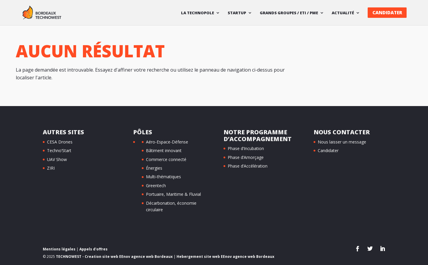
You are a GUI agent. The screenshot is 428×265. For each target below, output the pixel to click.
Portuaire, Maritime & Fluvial (173, 194)
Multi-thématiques (163, 176)
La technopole (197, 13)
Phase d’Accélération (248, 166)
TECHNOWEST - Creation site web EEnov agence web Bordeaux (114, 256)
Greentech (156, 185)
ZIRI (51, 168)
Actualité (343, 13)
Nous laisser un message (342, 142)
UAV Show (57, 159)
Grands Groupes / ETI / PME (289, 13)
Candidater (387, 13)
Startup (237, 13)
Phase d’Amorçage (246, 157)
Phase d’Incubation (246, 148)
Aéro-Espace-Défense (167, 142)
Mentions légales (59, 249)
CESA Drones (60, 142)
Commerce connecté (166, 159)
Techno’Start (59, 150)
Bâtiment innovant (164, 150)
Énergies (154, 168)
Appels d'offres (93, 249)
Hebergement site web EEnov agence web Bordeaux (225, 256)
